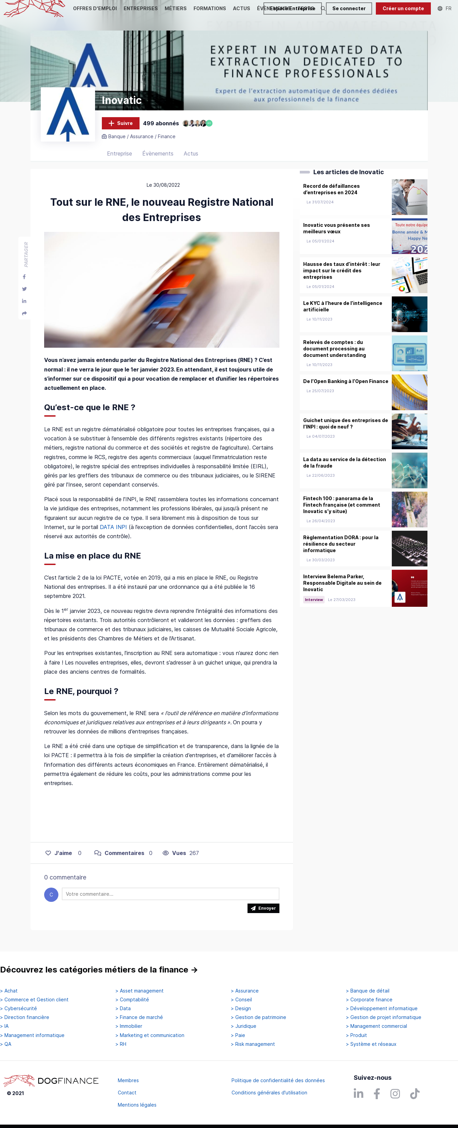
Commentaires (119, 857)
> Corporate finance (369, 999)
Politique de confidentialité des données (278, 1080)
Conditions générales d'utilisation (269, 1092)
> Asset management (139, 991)
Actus (191, 157)
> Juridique (243, 1026)
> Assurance (245, 991)
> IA (4, 1026)
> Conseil (241, 999)
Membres (128, 1080)
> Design (241, 1008)
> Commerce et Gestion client (34, 999)
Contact (127, 1092)
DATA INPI (113, 531)
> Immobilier (128, 1026)
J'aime (58, 857)
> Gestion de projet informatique (383, 1017)
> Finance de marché (139, 1017)
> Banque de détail (367, 991)
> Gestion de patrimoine (258, 1017)
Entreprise (119, 157)
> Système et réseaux (371, 1044)
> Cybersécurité (18, 1008)
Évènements (157, 157)
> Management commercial (376, 1026)
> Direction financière (24, 1017)
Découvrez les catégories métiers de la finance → (99, 970)
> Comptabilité (132, 999)
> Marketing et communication (149, 1035)
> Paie (238, 1035)
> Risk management (253, 1044)
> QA (5, 1044)
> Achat (9, 991)
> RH (120, 1044)
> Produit (356, 1035)
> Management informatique (32, 1035)
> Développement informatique (382, 1008)
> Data (123, 1008)
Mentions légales (137, 1105)
